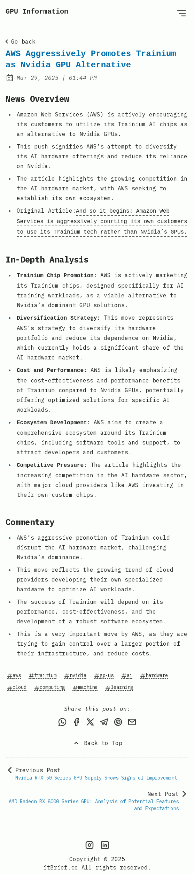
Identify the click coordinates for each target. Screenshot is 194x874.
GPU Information (37, 11)
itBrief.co (60, 858)
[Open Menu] (181, 13)
